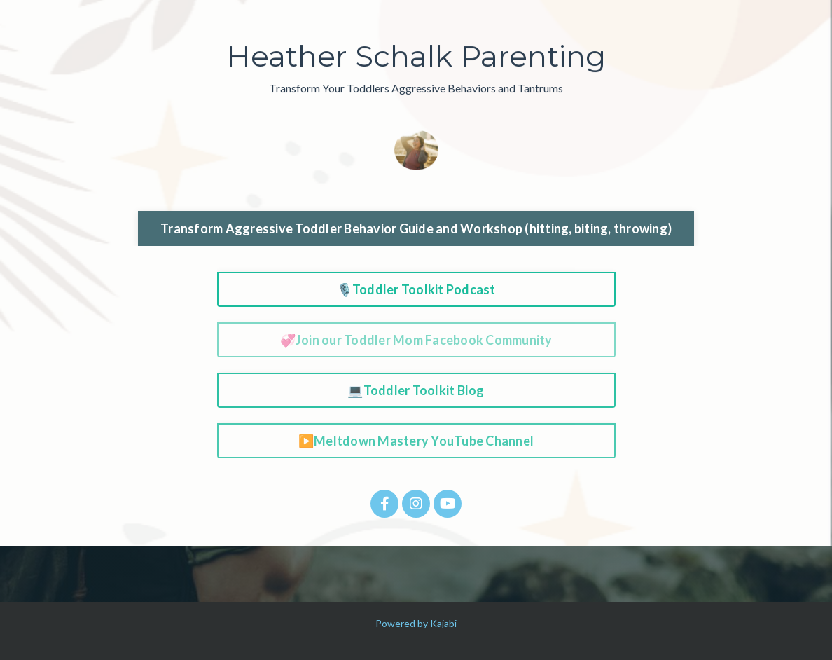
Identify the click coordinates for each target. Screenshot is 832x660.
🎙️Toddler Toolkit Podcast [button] (416, 289)
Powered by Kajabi (416, 623)
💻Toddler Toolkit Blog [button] (415, 390)
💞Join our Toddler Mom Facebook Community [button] (416, 340)
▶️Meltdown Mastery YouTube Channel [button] (416, 440)
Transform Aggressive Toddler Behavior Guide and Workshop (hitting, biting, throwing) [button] (416, 228)
